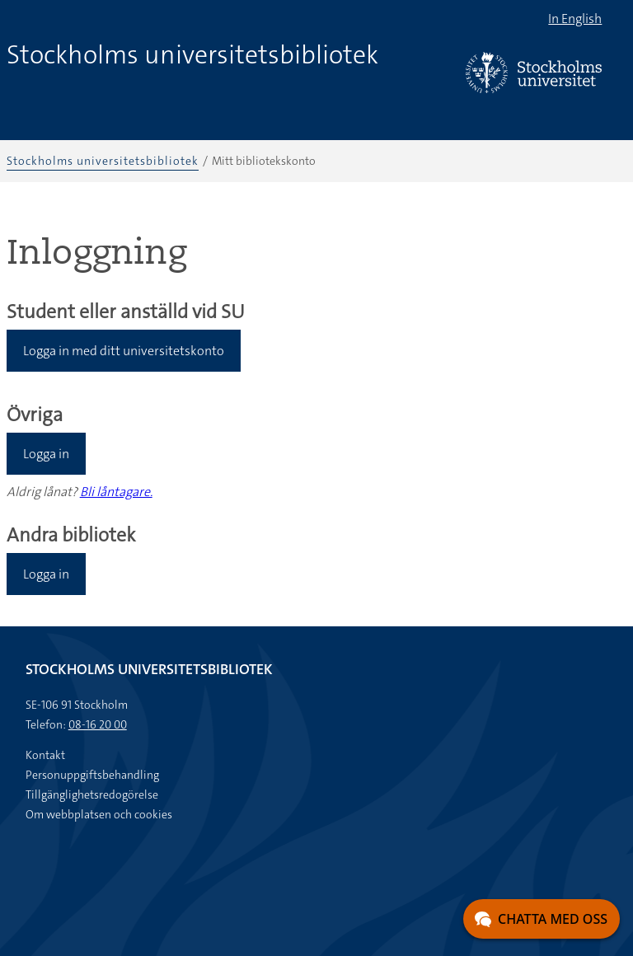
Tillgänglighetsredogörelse (92, 794)
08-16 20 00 (97, 724)
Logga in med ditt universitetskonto (123, 350)
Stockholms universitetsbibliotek (192, 55)
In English (575, 18)
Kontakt (45, 754)
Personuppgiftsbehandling (92, 774)
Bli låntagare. (116, 491)
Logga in (46, 453)
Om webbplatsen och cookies (99, 814)
